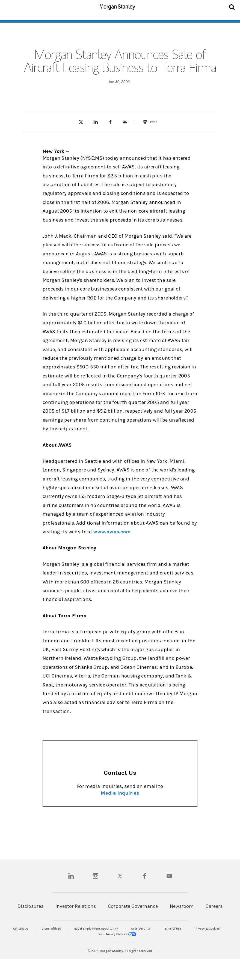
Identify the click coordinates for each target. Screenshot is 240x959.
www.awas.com (112, 532)
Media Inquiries (120, 793)
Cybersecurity (141, 928)
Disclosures (30, 906)
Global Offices (52, 928)
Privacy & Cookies (208, 928)
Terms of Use (172, 928)
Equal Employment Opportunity (96, 928)
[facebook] (144, 875)
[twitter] (120, 875)
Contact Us (21, 928)
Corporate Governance (133, 906)
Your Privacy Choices (117, 934)
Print (156, 119)
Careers (214, 906)
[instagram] (95, 875)
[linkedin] (71, 875)
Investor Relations (75, 906)
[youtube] (169, 875)
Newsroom (182, 906)
